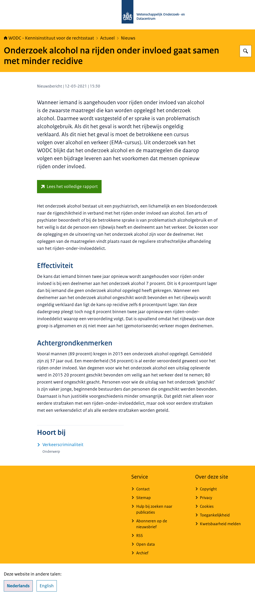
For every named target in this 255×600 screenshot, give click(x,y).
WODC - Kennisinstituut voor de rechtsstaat (49, 38)
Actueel (107, 38)
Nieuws (128, 38)
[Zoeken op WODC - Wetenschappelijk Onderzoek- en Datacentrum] (245, 51)
